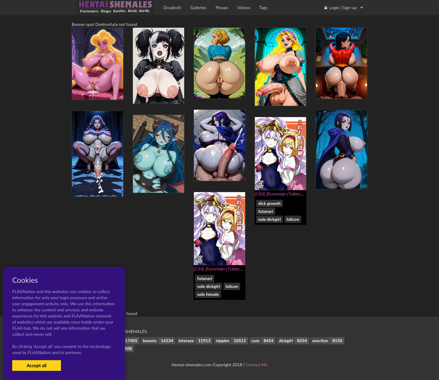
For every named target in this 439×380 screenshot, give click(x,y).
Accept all (36, 365)
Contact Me (256, 364)
